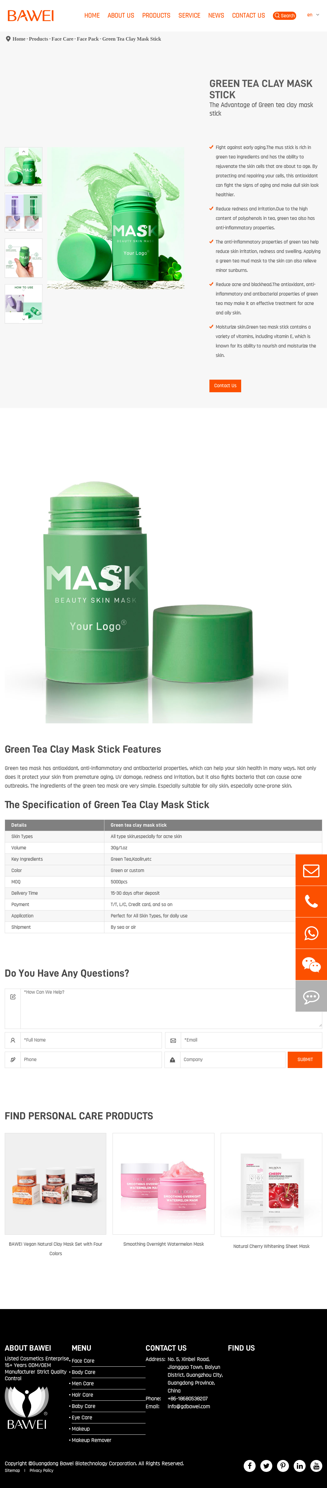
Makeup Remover (91, 1440)
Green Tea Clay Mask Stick (131, 39)
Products (156, 15)
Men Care (83, 1383)
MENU (81, 1348)
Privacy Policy (41, 1471)
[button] (23, 151)
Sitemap (13, 1471)
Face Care (62, 39)
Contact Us (248, 15)
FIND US (241, 1348)
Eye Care (82, 1417)
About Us (121, 15)
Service (189, 15)
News (216, 15)
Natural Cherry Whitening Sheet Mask (271, 1246)
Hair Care (82, 1395)
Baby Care (83, 1406)
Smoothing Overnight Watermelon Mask (163, 1244)
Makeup (81, 1429)
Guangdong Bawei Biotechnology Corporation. (84, 1463)
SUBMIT (305, 1059)
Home (92, 15)
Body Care (83, 1372)
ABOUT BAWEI (28, 1348)
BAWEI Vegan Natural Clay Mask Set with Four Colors (55, 1249)
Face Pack (88, 39)
